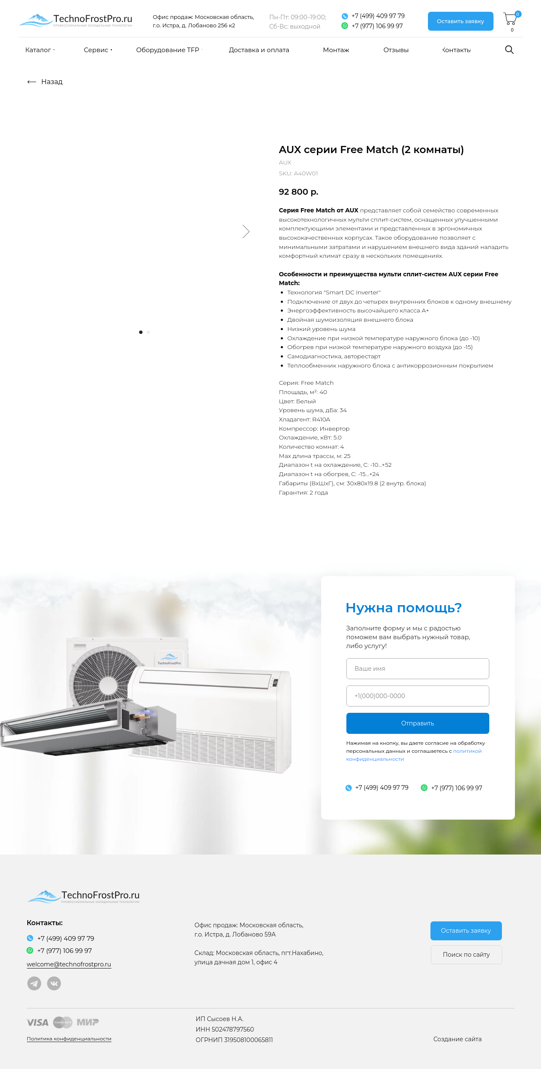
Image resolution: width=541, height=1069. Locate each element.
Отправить (417, 723)
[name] (417, 668)
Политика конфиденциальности (69, 1038)
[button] (460, 21)
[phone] (417, 695)
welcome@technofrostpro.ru (69, 964)
